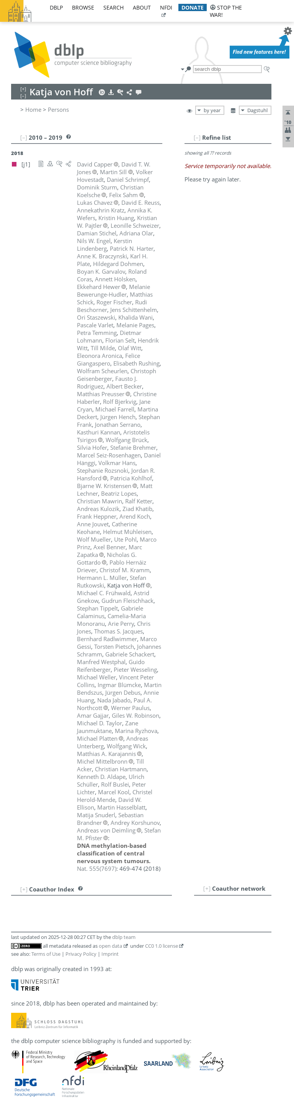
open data (110, 945)
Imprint (110, 953)
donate (192, 7)
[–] (197, 137)
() (96, 868)
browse (83, 7)
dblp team (124, 937)
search (113, 7)
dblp (56, 7)
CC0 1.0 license (161, 945)
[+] (207, 888)
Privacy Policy (80, 953)
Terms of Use (45, 953)
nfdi (166, 7)
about (142, 7)
